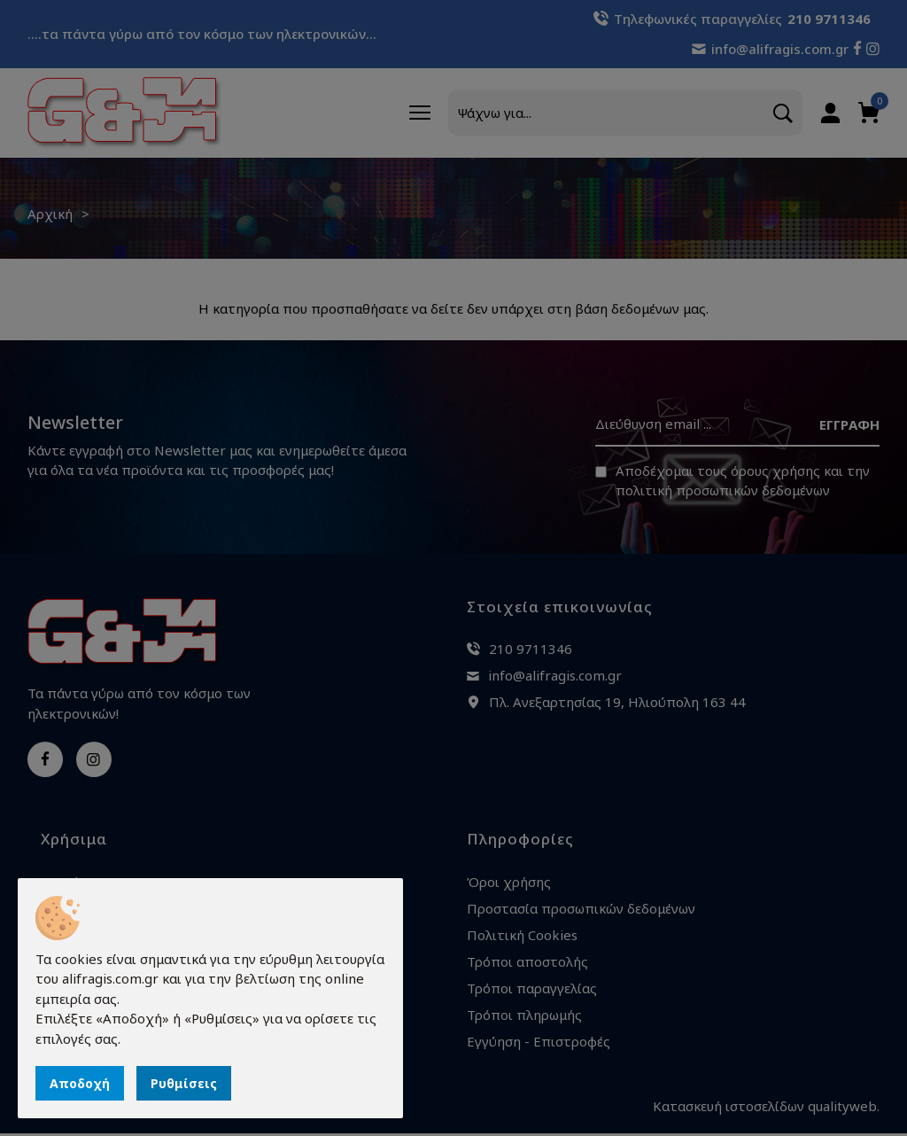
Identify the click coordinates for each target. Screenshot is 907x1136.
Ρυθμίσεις (184, 1083)
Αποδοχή (80, 1083)
